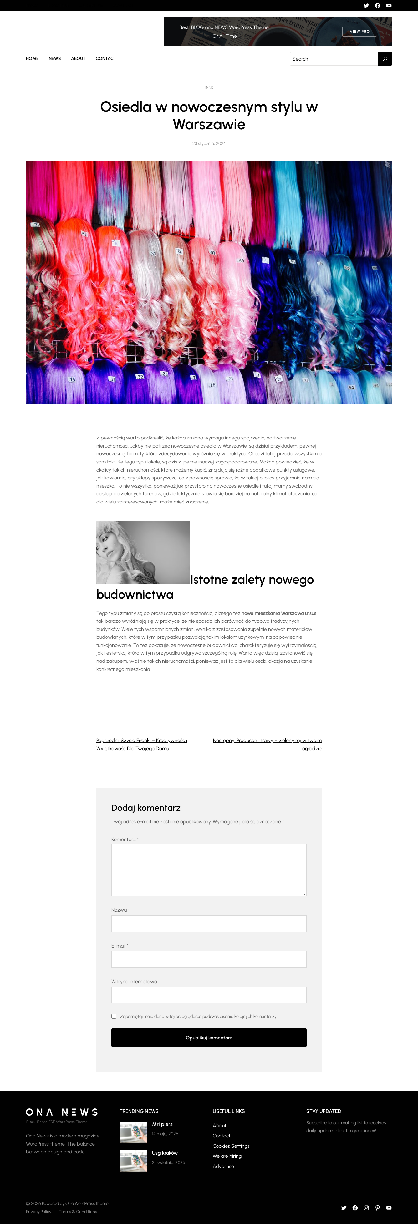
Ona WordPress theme (87, 1203)
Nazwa (120, 910)
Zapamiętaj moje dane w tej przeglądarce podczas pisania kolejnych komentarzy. (199, 1016)
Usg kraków (165, 1153)
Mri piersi (163, 1124)
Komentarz (125, 839)
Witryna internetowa (134, 981)
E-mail (120, 946)
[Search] (385, 59)
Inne (209, 87)
